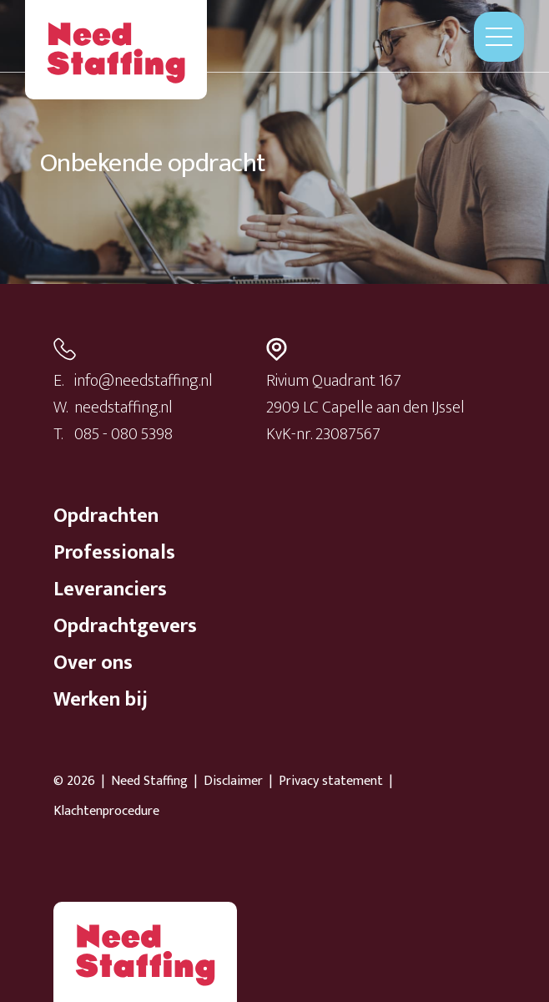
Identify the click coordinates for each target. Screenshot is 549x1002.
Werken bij (100, 699)
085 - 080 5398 (123, 434)
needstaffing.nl (123, 407)
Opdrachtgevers (125, 626)
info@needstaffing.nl (143, 380)
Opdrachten (106, 516)
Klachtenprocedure (106, 812)
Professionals (114, 552)
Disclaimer (233, 782)
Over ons (93, 663)
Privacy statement (331, 782)
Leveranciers (110, 589)
